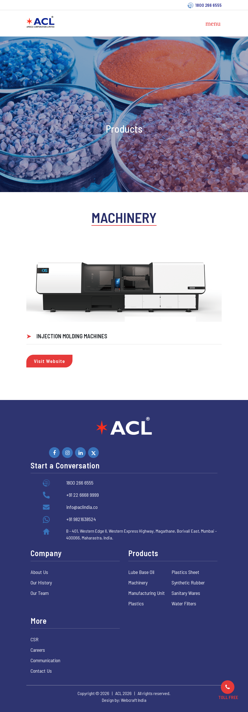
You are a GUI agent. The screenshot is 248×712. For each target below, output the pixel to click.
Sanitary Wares (186, 593)
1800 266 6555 (208, 5)
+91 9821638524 (81, 519)
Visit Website (49, 361)
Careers (38, 650)
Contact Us (41, 671)
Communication (45, 660)
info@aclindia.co (82, 507)
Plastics (136, 603)
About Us (39, 572)
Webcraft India (133, 700)
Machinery (137, 582)
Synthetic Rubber (188, 582)
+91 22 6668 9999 (82, 495)
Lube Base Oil (141, 572)
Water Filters (184, 603)
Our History (41, 582)
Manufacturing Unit (146, 593)
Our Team (40, 593)
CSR (35, 639)
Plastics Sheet (185, 572)
